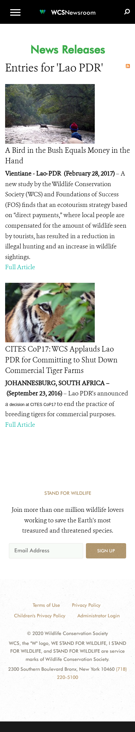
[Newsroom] (67, 8)
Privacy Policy (86, 605)
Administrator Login (98, 615)
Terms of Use (46, 605)
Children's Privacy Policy (39, 615)
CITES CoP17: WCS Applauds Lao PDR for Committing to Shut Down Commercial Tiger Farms (61, 359)
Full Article (20, 267)
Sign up (106, 550)
